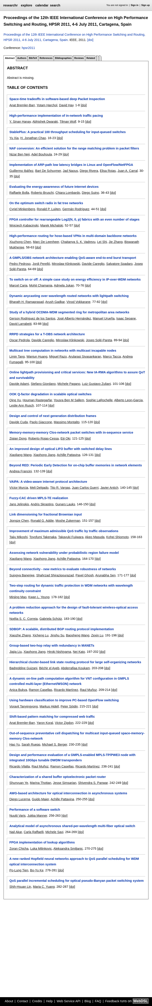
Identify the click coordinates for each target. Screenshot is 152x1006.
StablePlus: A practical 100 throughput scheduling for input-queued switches (67, 132)
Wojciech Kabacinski (23, 225)
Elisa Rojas (108, 171)
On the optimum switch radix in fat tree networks (46, 203)
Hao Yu (14, 744)
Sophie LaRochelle (99, 400)
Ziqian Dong (18, 438)
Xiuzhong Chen (20, 242)
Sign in (135, 5)
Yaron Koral (44, 723)
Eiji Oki (65, 438)
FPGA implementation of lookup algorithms (42, 842)
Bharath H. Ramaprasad (26, 302)
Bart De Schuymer (48, 171)
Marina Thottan (40, 783)
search (55, 5)
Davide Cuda (18, 422)
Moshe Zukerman (67, 520)
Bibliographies (63, 58)
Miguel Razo (58, 356)
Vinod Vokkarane (78, 302)
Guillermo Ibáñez (21, 171)
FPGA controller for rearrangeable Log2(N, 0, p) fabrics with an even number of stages (74, 219)
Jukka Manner (37, 815)
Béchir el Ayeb (49, 668)
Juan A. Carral (128, 171)
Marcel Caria (18, 285)
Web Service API (68, 1001)
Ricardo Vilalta (19, 766)
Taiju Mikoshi (18, 537)
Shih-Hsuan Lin (20, 886)
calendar (41, 5)
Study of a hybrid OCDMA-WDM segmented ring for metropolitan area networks (69, 312)
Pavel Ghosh (85, 575)
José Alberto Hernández (74, 318)
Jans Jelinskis (19, 504)
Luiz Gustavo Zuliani (96, 384)
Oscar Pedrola (19, 340)
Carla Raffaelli (34, 832)
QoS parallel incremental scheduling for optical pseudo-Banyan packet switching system (76, 880)
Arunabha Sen (105, 575)
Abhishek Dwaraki (45, 121)
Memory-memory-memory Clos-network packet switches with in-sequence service (71, 432)
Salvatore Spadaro (119, 264)
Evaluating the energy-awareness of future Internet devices (54, 186)
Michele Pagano (68, 384)
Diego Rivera (89, 171)
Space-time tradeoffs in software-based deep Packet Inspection (57, 99)
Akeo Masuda (94, 537)
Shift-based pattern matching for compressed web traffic (52, 716)
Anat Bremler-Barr (22, 105)
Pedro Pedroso (19, 264)
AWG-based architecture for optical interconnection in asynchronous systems (68, 793)
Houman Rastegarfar (37, 400)
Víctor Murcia (18, 487)
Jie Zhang (116, 242)
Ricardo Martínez (66, 690)
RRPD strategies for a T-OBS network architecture (47, 334)
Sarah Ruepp (30, 744)
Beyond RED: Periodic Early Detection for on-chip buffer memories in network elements (75, 465)
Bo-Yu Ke (37, 870)
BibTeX (33, 58)
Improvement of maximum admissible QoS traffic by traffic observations (63, 531)
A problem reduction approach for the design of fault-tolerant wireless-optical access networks (73, 610)
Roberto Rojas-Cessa (43, 438)
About (9, 1001)
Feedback (112, 1001)
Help (49, 1001)
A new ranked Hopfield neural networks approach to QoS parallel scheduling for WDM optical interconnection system (74, 861)
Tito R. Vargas (60, 487)
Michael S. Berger (54, 744)
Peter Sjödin (69, 706)
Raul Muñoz (88, 690)
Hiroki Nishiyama (59, 651)
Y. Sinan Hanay (20, 121)
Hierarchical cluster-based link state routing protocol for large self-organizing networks (75, 662)
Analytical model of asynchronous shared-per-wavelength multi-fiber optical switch (72, 826)
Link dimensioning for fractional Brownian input (45, 514)
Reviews (79, 58)
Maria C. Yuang (44, 886)
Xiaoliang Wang (20, 455)
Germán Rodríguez (75, 209)
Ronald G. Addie (42, 520)
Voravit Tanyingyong (23, 706)
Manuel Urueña (103, 318)
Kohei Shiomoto (117, 537)
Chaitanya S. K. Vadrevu (78, 242)
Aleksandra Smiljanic (68, 848)
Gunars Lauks (65, 504)
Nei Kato (79, 651)
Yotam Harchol (46, 105)
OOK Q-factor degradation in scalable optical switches (50, 394)
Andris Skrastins (41, 504)
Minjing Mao (18, 597)
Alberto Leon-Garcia (128, 400)
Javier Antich (109, 487)
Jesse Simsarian (64, 783)
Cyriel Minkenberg (22, 209)
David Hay (66, 105)
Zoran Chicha (18, 848)
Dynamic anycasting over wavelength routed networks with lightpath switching (69, 296)
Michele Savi (54, 832)
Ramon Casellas (40, 690)
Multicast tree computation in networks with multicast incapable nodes (62, 350)
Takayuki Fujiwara (70, 537)
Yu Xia (14, 138)
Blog (87, 1001)
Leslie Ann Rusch (21, 405)
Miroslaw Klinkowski (66, 264)
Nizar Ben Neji (19, 154)
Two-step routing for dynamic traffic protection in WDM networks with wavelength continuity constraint (71, 588)
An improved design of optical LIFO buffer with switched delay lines (60, 449)
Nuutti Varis (17, 815)
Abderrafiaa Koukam (75, 668)
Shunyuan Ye (18, 783)
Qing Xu (15, 400)
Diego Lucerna (19, 799)
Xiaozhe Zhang (20, 635)
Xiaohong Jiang (44, 455)
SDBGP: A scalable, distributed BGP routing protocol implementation (61, 629)
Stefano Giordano (43, 384)
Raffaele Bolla (19, 192)
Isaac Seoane (126, 318)
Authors (21, 58)
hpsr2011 (28, 48)
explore (26, 5)
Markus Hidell (49, 706)
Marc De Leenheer (46, 242)
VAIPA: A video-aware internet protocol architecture (48, 481)
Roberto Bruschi (42, 192)
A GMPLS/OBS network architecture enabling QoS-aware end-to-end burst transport (72, 258)
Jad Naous (70, 171)
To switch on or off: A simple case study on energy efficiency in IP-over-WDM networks (75, 279)
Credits (37, 1001)
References (46, 58)
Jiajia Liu (15, 651)
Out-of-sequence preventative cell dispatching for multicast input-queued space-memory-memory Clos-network (76, 735)
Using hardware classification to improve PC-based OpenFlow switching (64, 700)
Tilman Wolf (68, 121)
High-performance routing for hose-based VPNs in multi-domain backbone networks (73, 236)
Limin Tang (17, 356)
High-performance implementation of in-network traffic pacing (56, 115)
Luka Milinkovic (41, 848)
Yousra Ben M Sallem (69, 400)
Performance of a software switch (34, 809)
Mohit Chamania (40, 285)
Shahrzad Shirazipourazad (55, 575)
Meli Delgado (39, 487)
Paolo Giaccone (41, 422)
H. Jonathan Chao (33, 138)
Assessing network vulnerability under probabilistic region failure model (64, 552)
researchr (10, 5)
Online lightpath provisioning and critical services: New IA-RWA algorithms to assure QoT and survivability (77, 374)
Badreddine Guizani (23, 668)
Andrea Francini (20, 471)
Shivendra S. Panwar (93, 783)
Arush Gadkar (55, 302)
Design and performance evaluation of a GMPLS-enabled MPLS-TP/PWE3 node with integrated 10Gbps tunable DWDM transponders (72, 757)
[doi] (90, 40)
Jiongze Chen (19, 520)
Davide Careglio (93, 264)
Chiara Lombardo (67, 192)
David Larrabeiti (20, 324)
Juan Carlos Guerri (85, 487)
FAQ (98, 1001)
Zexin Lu (97, 635)
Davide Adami (19, 384)
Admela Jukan (64, 285)
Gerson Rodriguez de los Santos (32, 318)
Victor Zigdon (64, 723)
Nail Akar (15, 832)
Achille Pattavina (68, 455)
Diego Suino (90, 192)
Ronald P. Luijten (49, 209)
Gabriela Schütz (50, 618)
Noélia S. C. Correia (23, 618)
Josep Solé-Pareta (99, 340)
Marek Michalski (51, 225)
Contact (22, 1001)
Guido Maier (40, 799)
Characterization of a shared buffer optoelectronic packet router (57, 777)
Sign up (145, 5)
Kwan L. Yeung (38, 597)
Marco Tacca (112, 356)
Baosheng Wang (77, 635)
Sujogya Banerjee (21, 575)
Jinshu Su (57, 635)
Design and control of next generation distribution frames (52, 416)
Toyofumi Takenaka (43, 537)
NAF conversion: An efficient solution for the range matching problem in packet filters (74, 148)
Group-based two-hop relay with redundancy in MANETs (51, 645)
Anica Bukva (18, 690)
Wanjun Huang (37, 356)
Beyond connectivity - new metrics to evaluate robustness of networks (62, 569)
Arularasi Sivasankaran (84, 356)
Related (90, 58)
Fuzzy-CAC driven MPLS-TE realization (38, 498)
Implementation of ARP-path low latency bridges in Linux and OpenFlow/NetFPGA (71, 165)
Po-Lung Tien (18, 870)
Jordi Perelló (41, 264)
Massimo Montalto (67, 422)
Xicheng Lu (40, 635)
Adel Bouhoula (41, 154)
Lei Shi (102, 242)
